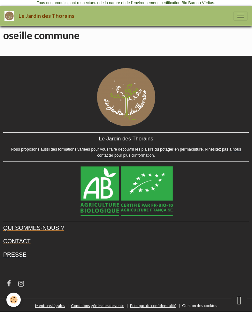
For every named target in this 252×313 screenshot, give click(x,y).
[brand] (40, 15)
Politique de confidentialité (153, 305)
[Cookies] (13, 300)
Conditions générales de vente (97, 305)
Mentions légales (50, 305)
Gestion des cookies (199, 305)
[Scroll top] (239, 300)
